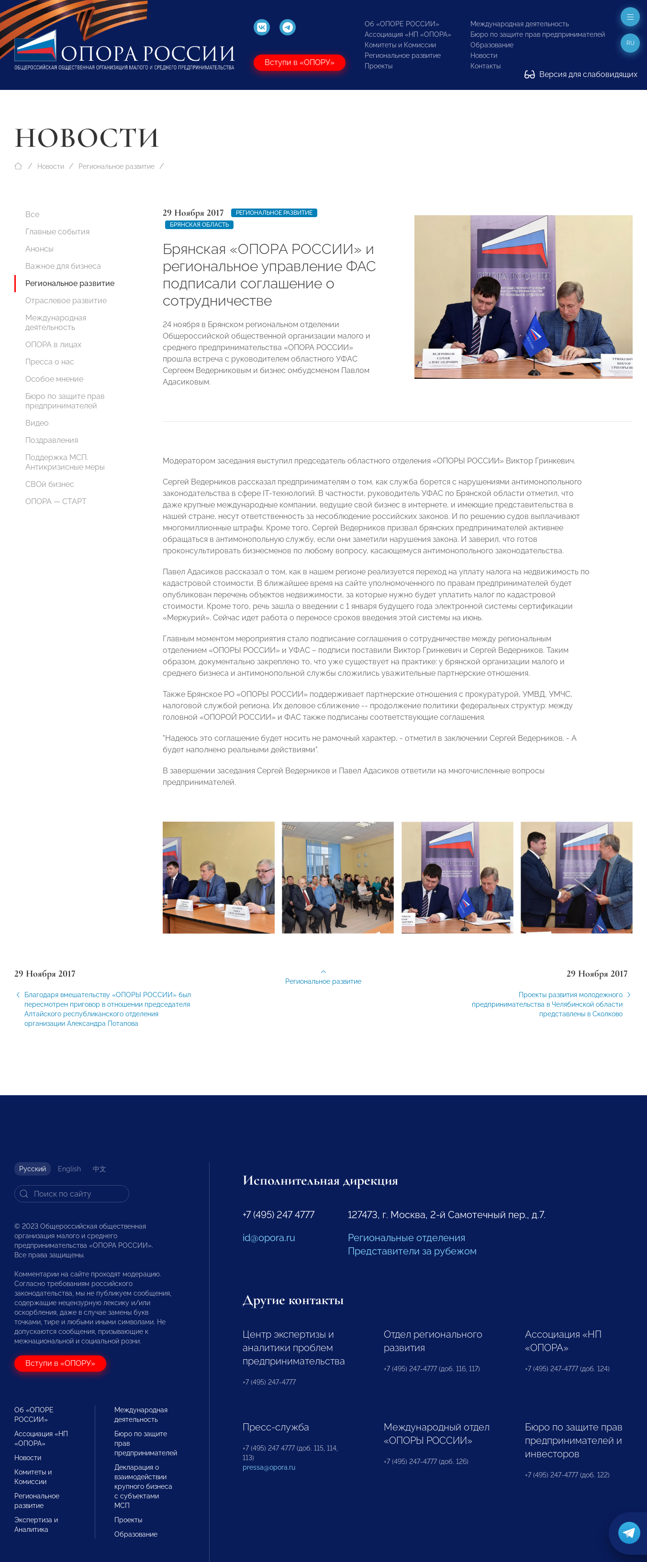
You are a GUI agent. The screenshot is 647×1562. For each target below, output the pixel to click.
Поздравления (51, 440)
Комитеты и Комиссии (400, 45)
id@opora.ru (269, 1237)
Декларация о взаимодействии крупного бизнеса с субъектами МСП (143, 1486)
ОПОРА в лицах (53, 344)
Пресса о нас (49, 361)
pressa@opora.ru (269, 1467)
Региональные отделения (406, 1237)
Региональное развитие (403, 55)
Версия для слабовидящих (580, 74)
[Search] (71, 1193)
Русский (32, 1169)
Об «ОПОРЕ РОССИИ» (402, 24)
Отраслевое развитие (66, 300)
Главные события (57, 231)
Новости (483, 55)
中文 (99, 1169)
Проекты (378, 66)
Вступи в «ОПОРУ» (300, 62)
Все (32, 214)
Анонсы (39, 248)
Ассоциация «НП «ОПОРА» (408, 34)
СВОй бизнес (49, 484)
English (69, 1169)
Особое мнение (54, 379)
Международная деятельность (519, 24)
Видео (37, 423)
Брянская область (199, 224)
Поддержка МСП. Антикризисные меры (65, 462)
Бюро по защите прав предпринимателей (537, 34)
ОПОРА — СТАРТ (56, 501)
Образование (491, 45)
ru (630, 43)
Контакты (485, 66)
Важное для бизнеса (63, 266)
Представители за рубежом (412, 1251)
